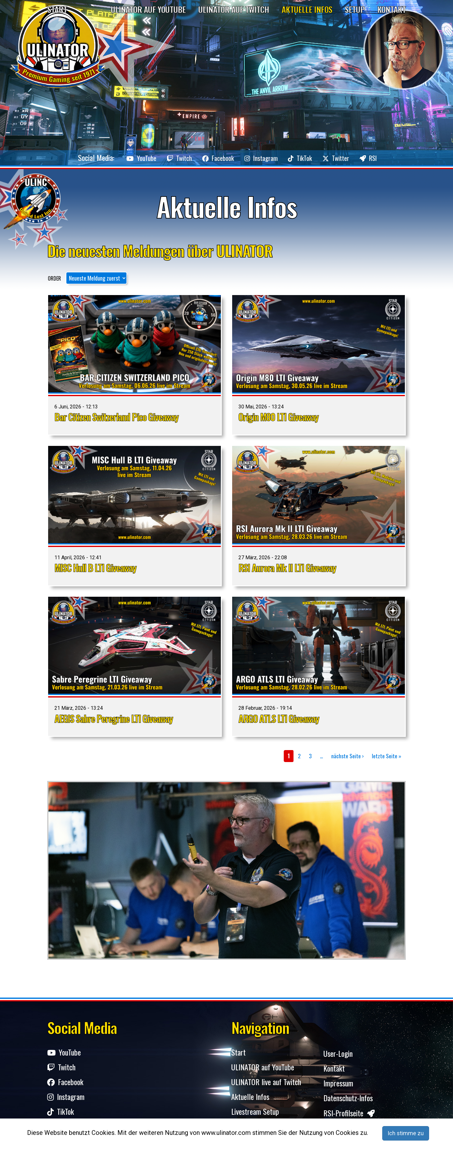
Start (57, 9)
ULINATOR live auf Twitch (266, 1084)
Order (54, 278)
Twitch (165, 157)
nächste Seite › (347, 756)
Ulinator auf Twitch (233, 9)
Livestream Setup (255, 1115)
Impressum (338, 1084)
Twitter (351, 157)
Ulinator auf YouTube (148, 9)
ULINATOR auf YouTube (262, 1069)
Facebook (211, 157)
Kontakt (391, 9)
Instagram (262, 157)
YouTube (120, 157)
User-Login (338, 1053)
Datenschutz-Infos (348, 1100)
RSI (390, 157)
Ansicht (134, 365)
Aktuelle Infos (307, 9)
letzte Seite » (386, 756)
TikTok (308, 157)
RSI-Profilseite (349, 1115)
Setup (355, 9)
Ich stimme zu (406, 1133)
